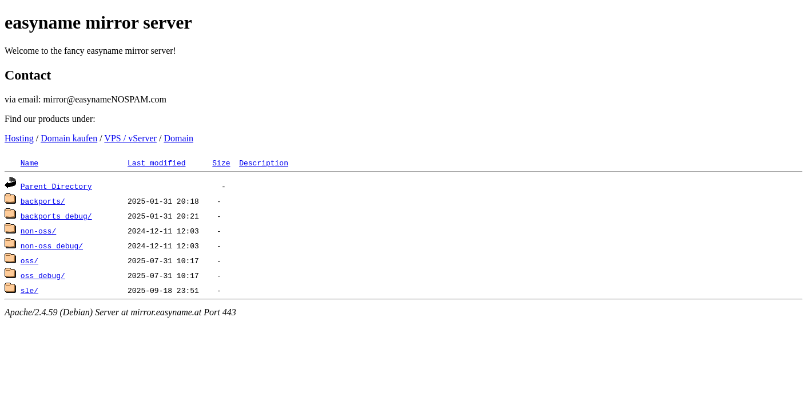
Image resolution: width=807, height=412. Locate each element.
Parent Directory (56, 186)
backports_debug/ (56, 216)
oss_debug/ (43, 275)
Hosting (19, 138)
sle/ (29, 290)
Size (221, 162)
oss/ (29, 260)
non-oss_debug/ (52, 245)
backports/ (43, 201)
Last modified (156, 162)
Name (29, 162)
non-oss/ (38, 230)
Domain (178, 138)
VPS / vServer (130, 138)
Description (263, 162)
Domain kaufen (69, 138)
